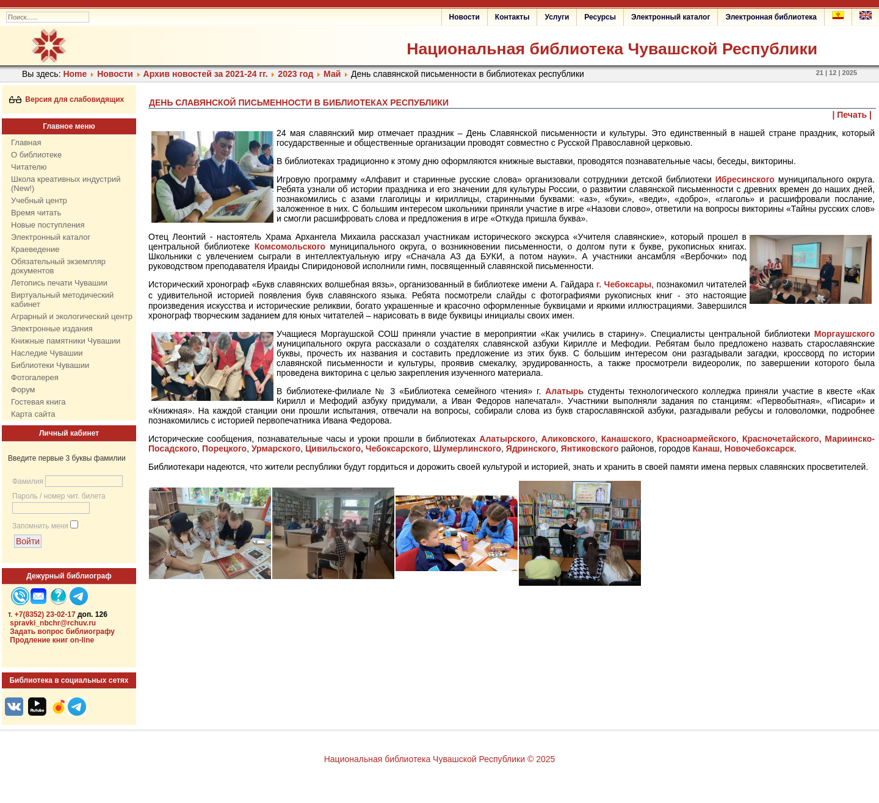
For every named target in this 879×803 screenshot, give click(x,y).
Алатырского (507, 439)
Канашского (626, 439)
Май (332, 74)
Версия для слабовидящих (67, 99)
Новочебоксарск (759, 448)
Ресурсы (600, 17)
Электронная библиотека (771, 17)
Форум (23, 389)
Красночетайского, (782, 439)
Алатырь (564, 391)
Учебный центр (39, 200)
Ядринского (531, 448)
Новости (464, 17)
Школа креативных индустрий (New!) (66, 184)
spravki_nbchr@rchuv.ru (53, 623)
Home (75, 74)
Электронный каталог (670, 17)
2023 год (295, 74)
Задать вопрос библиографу (62, 631)
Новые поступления (47, 224)
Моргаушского (844, 334)
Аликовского (568, 439)
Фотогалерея (35, 377)
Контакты (512, 17)
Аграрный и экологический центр (71, 316)
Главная (26, 142)
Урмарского (275, 448)
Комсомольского (290, 246)
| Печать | (852, 115)
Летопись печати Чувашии (59, 282)
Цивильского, (334, 448)
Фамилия (27, 481)
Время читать (36, 212)
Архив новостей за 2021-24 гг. (205, 74)
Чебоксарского (397, 448)
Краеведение (35, 249)
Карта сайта (33, 414)
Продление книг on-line (52, 640)
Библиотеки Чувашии (50, 365)
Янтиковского (590, 448)
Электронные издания (52, 328)
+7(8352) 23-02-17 (45, 614)
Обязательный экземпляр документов (58, 266)
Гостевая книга (38, 401)
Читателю (29, 166)
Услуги (556, 17)
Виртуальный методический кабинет (62, 299)
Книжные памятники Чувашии (65, 340)
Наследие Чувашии (46, 353)
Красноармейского (696, 439)
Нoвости (115, 74)
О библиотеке (36, 154)
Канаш (705, 448)
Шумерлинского (467, 448)
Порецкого (224, 448)
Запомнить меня (40, 526)
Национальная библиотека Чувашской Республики (612, 49)
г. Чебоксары (623, 284)
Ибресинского (745, 179)
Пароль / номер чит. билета (59, 496)
